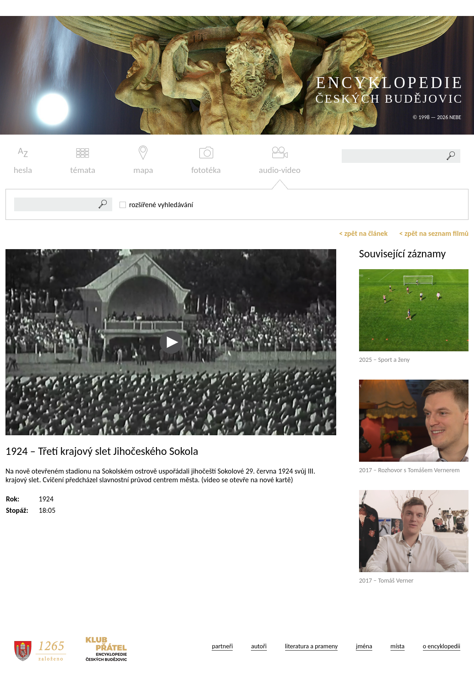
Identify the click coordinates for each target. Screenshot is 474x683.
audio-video (280, 160)
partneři (222, 646)
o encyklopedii (441, 646)
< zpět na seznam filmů (434, 233)
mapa (143, 160)
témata (82, 160)
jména (364, 646)
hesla (23, 160)
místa (398, 646)
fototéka (206, 160)
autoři (258, 646)
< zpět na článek (363, 233)
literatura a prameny (311, 646)
